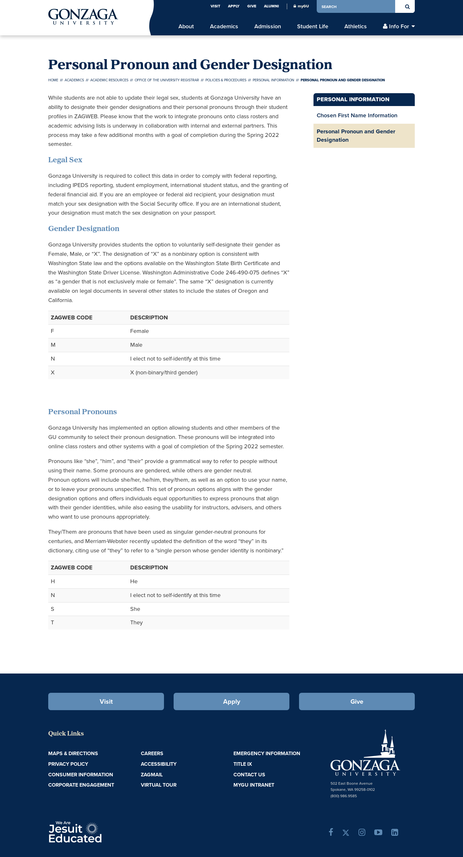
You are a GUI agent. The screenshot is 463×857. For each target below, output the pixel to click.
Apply (234, 6)
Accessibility (159, 764)
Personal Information (273, 80)
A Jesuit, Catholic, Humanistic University (103, 831)
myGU (301, 6)
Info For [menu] (399, 26)
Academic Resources (109, 80)
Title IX (242, 764)
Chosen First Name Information (357, 115)
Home (53, 80)
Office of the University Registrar (167, 80)
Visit (215, 6)
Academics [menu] (224, 26)
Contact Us (249, 774)
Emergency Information (266, 753)
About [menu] (186, 26)
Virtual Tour (159, 785)
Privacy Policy (68, 764)
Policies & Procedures (225, 80)
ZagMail (152, 774)
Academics (74, 80)
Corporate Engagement (81, 785)
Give (251, 6)
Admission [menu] (267, 26)
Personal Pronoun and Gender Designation (356, 135)
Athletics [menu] (355, 26)
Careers (152, 753)
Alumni (271, 6)
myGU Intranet (253, 785)
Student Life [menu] (312, 26)
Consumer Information (80, 774)
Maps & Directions (73, 753)
